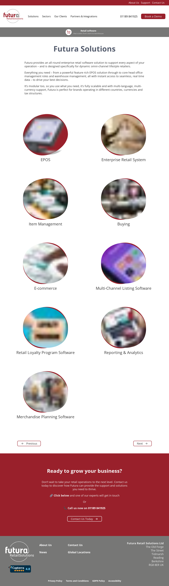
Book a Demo (153, 16)
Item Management (45, 224)
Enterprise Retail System (123, 159)
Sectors (46, 16)
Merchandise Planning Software (45, 416)
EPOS (45, 159)
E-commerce (45, 288)
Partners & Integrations (84, 16)
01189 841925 (128, 16)
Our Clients (60, 16)
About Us (134, 2)
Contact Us (158, 2)
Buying (123, 224)
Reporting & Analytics (123, 352)
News (43, 552)
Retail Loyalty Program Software (45, 352)
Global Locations (79, 552)
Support (145, 2)
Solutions (33, 16)
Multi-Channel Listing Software (123, 288)
